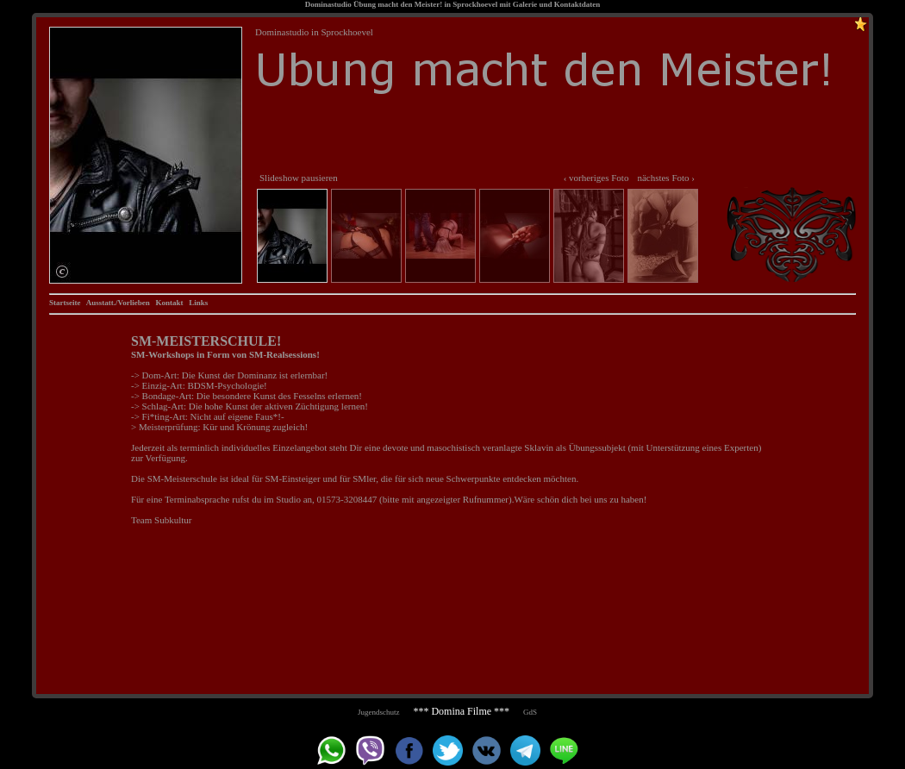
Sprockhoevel (474, 4)
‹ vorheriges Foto (596, 177)
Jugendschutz (379, 712)
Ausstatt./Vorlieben (118, 302)
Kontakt (169, 302)
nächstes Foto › (666, 177)
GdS (530, 712)
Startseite (64, 302)
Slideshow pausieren (298, 177)
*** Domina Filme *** (461, 711)
